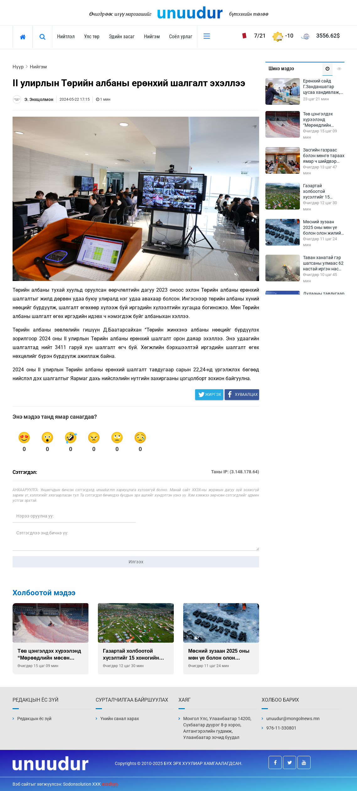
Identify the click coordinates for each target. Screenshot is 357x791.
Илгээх (136, 561)
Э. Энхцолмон (38, 99)
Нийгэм (152, 37)
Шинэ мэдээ (281, 69)
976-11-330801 (281, 727)
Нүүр (18, 67)
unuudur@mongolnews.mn (293, 718)
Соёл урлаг (180, 37)
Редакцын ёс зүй (34, 718)
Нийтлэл (66, 37)
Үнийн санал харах (119, 718)
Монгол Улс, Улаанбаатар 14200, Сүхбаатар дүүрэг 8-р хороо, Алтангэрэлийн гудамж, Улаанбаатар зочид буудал (217, 728)
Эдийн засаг (122, 37)
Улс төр (91, 37)
